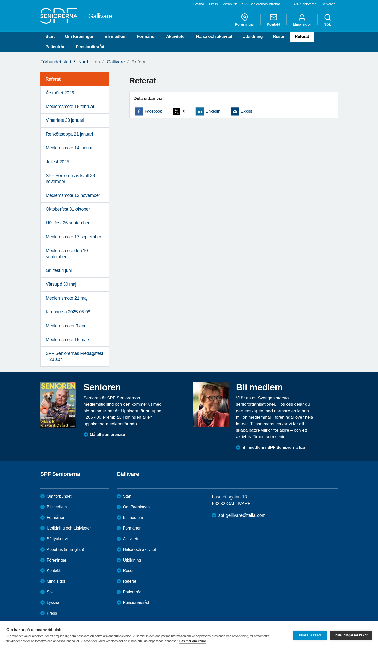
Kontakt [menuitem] (273, 19)
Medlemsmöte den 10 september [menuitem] (67, 253)
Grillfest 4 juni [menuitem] (59, 270)
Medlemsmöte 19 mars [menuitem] (68, 339)
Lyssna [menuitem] (198, 4)
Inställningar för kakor (351, 635)
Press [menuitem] (213, 4)
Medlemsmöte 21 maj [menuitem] (67, 298)
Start (50, 36)
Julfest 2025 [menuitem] (57, 161)
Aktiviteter (176, 36)
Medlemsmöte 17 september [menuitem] (73, 236)
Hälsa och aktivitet (214, 36)
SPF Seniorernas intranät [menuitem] (261, 4)
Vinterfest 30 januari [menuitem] (65, 120)
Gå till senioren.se (107, 434)
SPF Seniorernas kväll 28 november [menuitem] (70, 178)
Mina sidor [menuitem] (302, 19)
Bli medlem (115, 36)
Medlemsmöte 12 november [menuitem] (73, 195)
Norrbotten (89, 61)
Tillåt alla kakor (309, 635)
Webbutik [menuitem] (230, 4)
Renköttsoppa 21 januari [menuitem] (69, 134)
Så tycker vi (57, 539)
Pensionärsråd (90, 46)
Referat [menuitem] (53, 79)
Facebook (153, 111)
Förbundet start (55, 61)
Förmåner (146, 36)
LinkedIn (213, 111)
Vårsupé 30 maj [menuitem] (61, 284)
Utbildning (252, 36)
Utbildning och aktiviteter (69, 528)
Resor (278, 36)
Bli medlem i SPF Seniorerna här (274, 447)
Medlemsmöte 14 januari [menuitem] (70, 147)
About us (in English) (65, 549)
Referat (302, 36)
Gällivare (116, 61)
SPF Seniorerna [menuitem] (305, 4)
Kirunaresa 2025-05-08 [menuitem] (68, 311)
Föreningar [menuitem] (244, 19)
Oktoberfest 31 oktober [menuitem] (68, 209)
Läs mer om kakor (192, 641)
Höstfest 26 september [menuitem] (68, 222)
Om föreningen (79, 36)
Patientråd (56, 46)
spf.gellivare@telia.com (241, 515)
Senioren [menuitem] (328, 4)
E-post (246, 111)
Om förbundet (59, 496)
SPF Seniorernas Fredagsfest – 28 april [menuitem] (74, 356)
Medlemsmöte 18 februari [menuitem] (70, 106)
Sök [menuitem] (327, 19)
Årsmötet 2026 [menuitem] (60, 92)
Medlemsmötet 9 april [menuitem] (66, 325)
